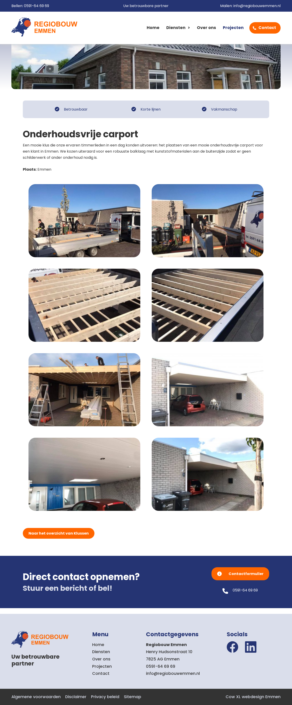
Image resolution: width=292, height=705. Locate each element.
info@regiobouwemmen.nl (257, 5)
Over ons (206, 27)
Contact (267, 27)
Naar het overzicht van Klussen (59, 533)
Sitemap (132, 697)
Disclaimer (75, 697)
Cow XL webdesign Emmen (253, 697)
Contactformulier (246, 573)
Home (153, 27)
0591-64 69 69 (36, 5)
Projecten (233, 27)
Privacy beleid (105, 697)
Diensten (175, 27)
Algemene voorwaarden (36, 697)
